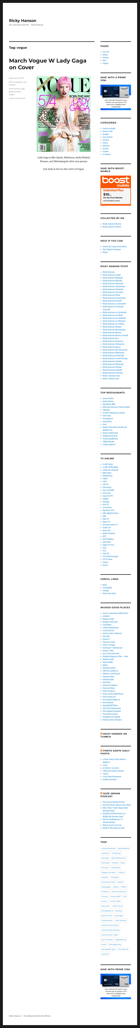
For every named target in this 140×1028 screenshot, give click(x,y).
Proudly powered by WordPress (37, 1016)
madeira (105, 891)
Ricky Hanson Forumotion (114, 298)
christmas (116, 853)
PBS (104, 516)
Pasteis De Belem (110, 685)
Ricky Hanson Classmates (114, 286)
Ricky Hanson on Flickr (113, 315)
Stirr (105, 548)
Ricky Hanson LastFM (112, 301)
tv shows (106, 154)
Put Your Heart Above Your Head (117, 805)
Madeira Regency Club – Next (115, 656)
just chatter (108, 137)
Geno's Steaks (109, 645)
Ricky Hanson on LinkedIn (114, 318)
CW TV (105, 484)
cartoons (105, 853)
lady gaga (105, 887)
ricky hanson (120, 920)
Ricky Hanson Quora (111, 347)
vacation (105, 954)
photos (119, 911)
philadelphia (107, 911)
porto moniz (106, 915)
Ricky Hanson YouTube (113, 373)
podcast (106, 146)
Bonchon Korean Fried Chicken (116, 407)
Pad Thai (106, 682)
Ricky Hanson (22, 20)
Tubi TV (106, 553)
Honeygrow (108, 418)
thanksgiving (115, 944)
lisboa (115, 887)
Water (105, 252)
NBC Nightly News (110, 513)
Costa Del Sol (108, 630)
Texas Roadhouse (110, 439)
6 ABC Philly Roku (110, 467)
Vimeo (105, 562)
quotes (106, 148)
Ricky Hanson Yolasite (112, 370)
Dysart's (106, 639)
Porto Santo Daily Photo (113, 694)
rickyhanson (106, 920)
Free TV (106, 52)
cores (105, 765)
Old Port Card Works (111, 674)
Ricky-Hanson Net (111, 379)
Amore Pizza (108, 398)
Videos (106, 63)
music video (115, 901)
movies (106, 140)
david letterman (118, 858)
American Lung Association (115, 246)
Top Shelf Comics (110, 714)
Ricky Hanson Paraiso (112, 327)
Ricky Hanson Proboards (113, 344)
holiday (104, 877)
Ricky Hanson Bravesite (113, 283)
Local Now (107, 507)
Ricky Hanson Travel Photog (115, 358)
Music (105, 55)
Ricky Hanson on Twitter (113, 324)
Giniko (106, 499)
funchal (104, 867)
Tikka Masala (108, 441)
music (105, 143)
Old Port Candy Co (110, 671)
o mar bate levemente (112, 776)
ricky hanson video (109, 935)
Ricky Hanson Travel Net (113, 355)
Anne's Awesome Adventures (115, 613)
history (121, 872)
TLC (104, 551)
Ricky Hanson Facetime (113, 292)
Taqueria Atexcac (110, 436)
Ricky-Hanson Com (111, 376)
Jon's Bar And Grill (111, 653)
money (104, 896)
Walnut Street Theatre (112, 720)
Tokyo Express (109, 444)
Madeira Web (108, 659)
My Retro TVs (108, 510)
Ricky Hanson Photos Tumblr (115, 335)
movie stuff (115, 896)
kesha (120, 882)
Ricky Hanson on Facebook (114, 312)
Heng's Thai (108, 651)
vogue (12, 94)
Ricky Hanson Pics (111, 338)
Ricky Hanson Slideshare (113, 353)
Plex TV (106, 519)
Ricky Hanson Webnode (113, 364)
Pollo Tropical (109, 691)
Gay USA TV (108, 496)
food (123, 863)
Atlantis (106, 616)
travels (106, 151)
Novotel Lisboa (109, 668)
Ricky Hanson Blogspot (113, 278)
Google (106, 590)
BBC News (107, 473)
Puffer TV (107, 527)
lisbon (124, 887)
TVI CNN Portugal (110, 556)
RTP (104, 536)
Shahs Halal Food (110, 433)
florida (115, 863)
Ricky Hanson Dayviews (113, 289)
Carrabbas (107, 625)
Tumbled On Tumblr (111, 717)
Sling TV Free (108, 545)
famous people (15, 82)
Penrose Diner (109, 688)
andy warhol (14, 89)
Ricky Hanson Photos (112, 224)
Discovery (107, 487)
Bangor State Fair (110, 622)
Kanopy (106, 502)
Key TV (106, 504)
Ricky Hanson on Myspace (114, 321)
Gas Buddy (107, 588)
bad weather (123, 848)
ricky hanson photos (110, 930)
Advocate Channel (110, 470)
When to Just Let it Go (112, 825)
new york (105, 906)
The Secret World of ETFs (114, 802)
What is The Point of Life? (114, 828)
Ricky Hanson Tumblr (112, 361)
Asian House (108, 401)
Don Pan (106, 636)
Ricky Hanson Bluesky (112, 281)
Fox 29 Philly (108, 490)
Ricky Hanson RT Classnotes (115, 350)
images (106, 134)
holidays (114, 877)
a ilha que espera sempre (113, 771)
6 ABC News (108, 464)
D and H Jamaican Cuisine (114, 413)
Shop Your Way (109, 593)
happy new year (108, 872)
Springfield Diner (110, 705)
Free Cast (107, 493)
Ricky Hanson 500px (112, 275)
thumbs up (123, 949)
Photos (106, 58)
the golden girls (108, 949)
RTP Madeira (108, 539)
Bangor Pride (108, 619)
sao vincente (107, 939)
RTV (104, 60)
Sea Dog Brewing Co (111, 700)
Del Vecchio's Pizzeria (112, 633)
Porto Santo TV (109, 697)
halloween (115, 867)
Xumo (105, 565)
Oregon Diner (108, 676)
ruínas (105, 774)
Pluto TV (106, 522)
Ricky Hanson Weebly (112, 367)
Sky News (107, 542)
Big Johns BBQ (109, 404)
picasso (17, 91)
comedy (105, 858)
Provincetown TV (110, 525)
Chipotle (106, 410)
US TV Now (107, 559)
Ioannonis (107, 421)
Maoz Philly (108, 662)
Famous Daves (109, 642)
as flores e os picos (111, 768)
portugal (119, 915)
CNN (105, 481)
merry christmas (119, 891)
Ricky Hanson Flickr (111, 295)
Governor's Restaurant (113, 648)
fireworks (105, 863)
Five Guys (107, 416)
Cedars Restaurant (111, 627)
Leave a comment (17, 98)
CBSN (105, 479)
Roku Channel (109, 533)
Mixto (105, 665)
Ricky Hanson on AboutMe (114, 304)
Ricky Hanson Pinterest (113, 341)
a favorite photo (108, 848)
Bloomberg (107, 476)
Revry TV (106, 530)
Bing (105, 585)
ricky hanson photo (110, 925)
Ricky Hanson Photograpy (114, 330)
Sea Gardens (108, 702)
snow (103, 944)
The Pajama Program (112, 249)
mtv (125, 896)
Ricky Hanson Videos (112, 227)
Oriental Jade (108, 679)
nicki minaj (117, 906)
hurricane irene (108, 882)
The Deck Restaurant (112, 708)
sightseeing (120, 939)
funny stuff (107, 131)
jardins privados (110, 779)
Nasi (105, 424)
